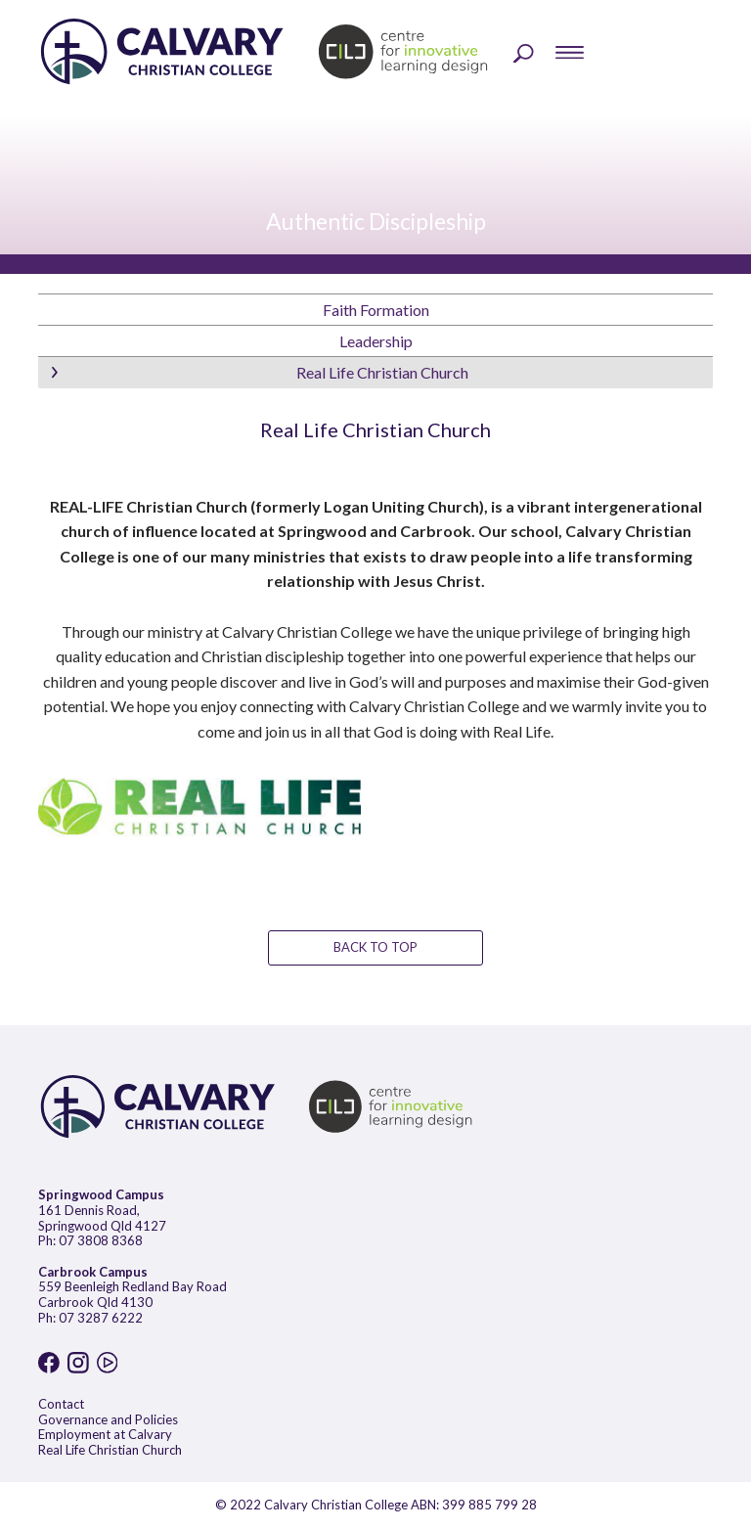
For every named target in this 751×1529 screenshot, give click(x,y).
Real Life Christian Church (110, 1450)
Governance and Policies (108, 1419)
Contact (61, 1404)
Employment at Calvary (105, 1434)
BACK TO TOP (375, 947)
